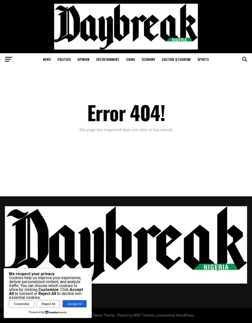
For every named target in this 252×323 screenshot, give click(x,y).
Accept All (74, 304)
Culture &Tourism (176, 59)
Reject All (48, 304)
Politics (64, 59)
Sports (203, 59)
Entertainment (107, 59)
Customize (21, 304)
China (130, 59)
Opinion (83, 59)
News (47, 59)
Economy (148, 59)
